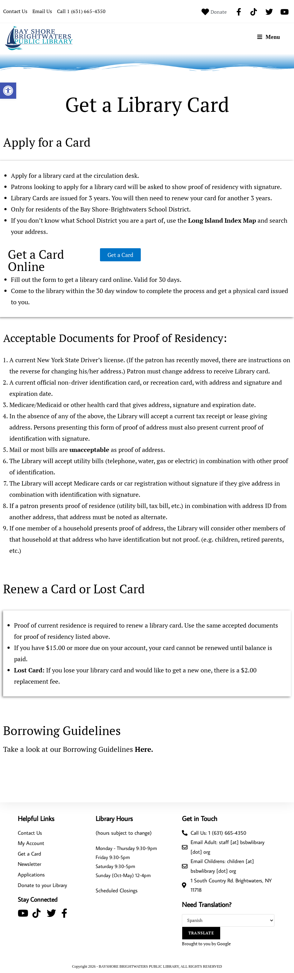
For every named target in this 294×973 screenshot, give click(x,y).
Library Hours (114, 818)
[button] (8, 91)
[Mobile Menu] (268, 37)
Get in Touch (199, 818)
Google (224, 943)
